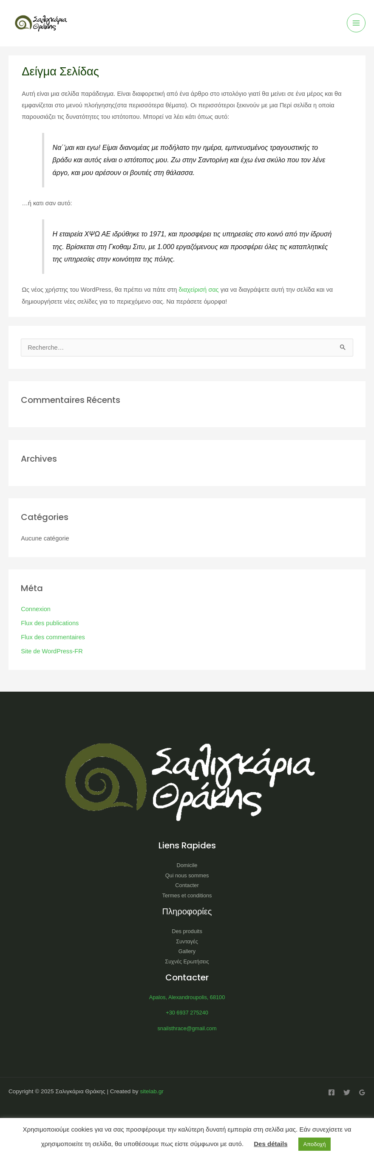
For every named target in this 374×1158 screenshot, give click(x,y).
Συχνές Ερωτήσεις (187, 961)
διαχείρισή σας (198, 289)
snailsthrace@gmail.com (186, 1028)
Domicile (187, 865)
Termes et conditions (187, 895)
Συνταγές (187, 941)
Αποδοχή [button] (314, 1144)
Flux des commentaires (53, 637)
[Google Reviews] (362, 1092)
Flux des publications (50, 623)
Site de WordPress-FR (52, 651)
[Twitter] (346, 1092)
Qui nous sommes (187, 875)
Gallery (187, 951)
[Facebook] (331, 1092)
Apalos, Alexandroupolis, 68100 (187, 997)
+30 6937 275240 (187, 1012)
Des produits (187, 931)
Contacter (186, 885)
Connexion (36, 609)
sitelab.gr (151, 1091)
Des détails (270, 1143)
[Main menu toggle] (356, 23)
